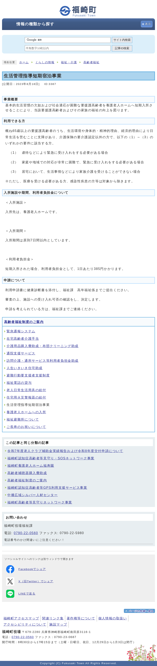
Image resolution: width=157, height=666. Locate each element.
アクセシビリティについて (24, 624)
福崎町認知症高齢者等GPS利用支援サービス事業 (47, 487)
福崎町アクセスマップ (21, 618)
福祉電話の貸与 (19, 382)
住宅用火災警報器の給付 (26, 397)
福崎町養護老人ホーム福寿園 (30, 465)
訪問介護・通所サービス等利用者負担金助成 (42, 360)
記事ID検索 (122, 48)
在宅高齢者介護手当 (23, 338)
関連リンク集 (53, 618)
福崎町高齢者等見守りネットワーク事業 (39, 502)
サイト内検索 (122, 39)
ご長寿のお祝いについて (26, 427)
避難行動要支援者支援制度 (28, 375)
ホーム (24, 62)
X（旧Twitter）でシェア (29, 581)
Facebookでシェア (26, 569)
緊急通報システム (21, 331)
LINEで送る (20, 594)
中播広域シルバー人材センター (32, 495)
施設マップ (58, 624)
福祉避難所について (23, 419)
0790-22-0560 (26, 533)
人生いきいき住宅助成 (25, 368)
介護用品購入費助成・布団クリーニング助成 (42, 346)
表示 (148, 24)
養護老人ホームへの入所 (26, 412)
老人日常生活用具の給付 (26, 390)
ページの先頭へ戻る (141, 611)
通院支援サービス (21, 353)
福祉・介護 (69, 62)
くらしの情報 (45, 62)
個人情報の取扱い (112, 618)
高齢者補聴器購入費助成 (27, 473)
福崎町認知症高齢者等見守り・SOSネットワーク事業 (50, 458)
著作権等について (81, 618)
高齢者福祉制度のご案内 (24, 322)
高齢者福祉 (91, 62)
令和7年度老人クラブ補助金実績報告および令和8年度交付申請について (65, 451)
